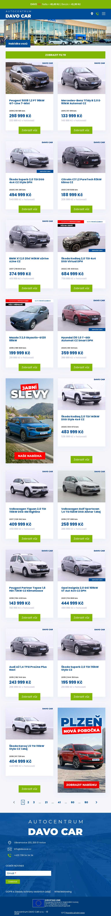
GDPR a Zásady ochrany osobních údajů (28, 891)
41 (59, 802)
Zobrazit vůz (29, 130)
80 (86, 802)
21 (46, 802)
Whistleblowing (63, 891)
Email (10, 873)
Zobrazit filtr (55, 55)
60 (72, 802)
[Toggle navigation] (104, 13)
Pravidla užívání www (75, 913)
